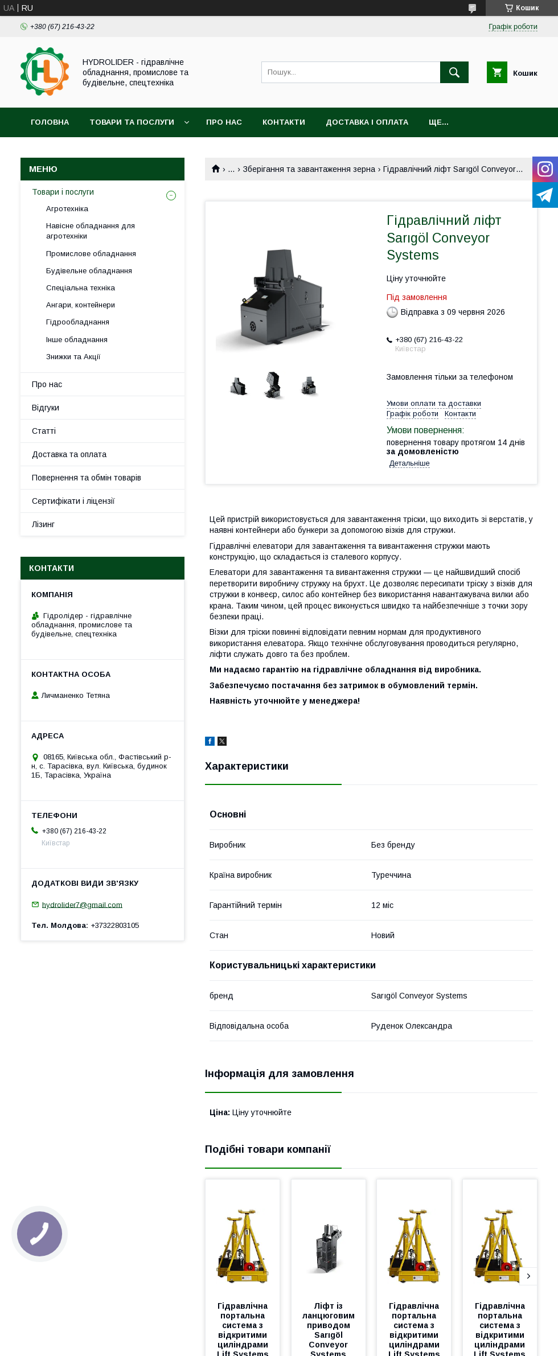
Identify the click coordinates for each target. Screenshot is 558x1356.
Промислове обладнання (91, 253)
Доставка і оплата (367, 122)
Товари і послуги (63, 191)
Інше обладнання (77, 339)
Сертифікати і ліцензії (73, 501)
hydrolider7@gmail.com (82, 904)
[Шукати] (454, 72)
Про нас (224, 122)
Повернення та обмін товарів (86, 477)
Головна (50, 122)
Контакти (283, 122)
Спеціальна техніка (80, 287)
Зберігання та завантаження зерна (309, 169)
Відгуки (45, 407)
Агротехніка (67, 208)
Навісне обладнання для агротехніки (90, 230)
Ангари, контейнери (80, 305)
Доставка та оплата (69, 454)
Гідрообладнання (77, 322)
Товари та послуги (131, 122)
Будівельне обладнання (89, 270)
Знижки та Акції (73, 356)
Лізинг (43, 524)
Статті (44, 430)
